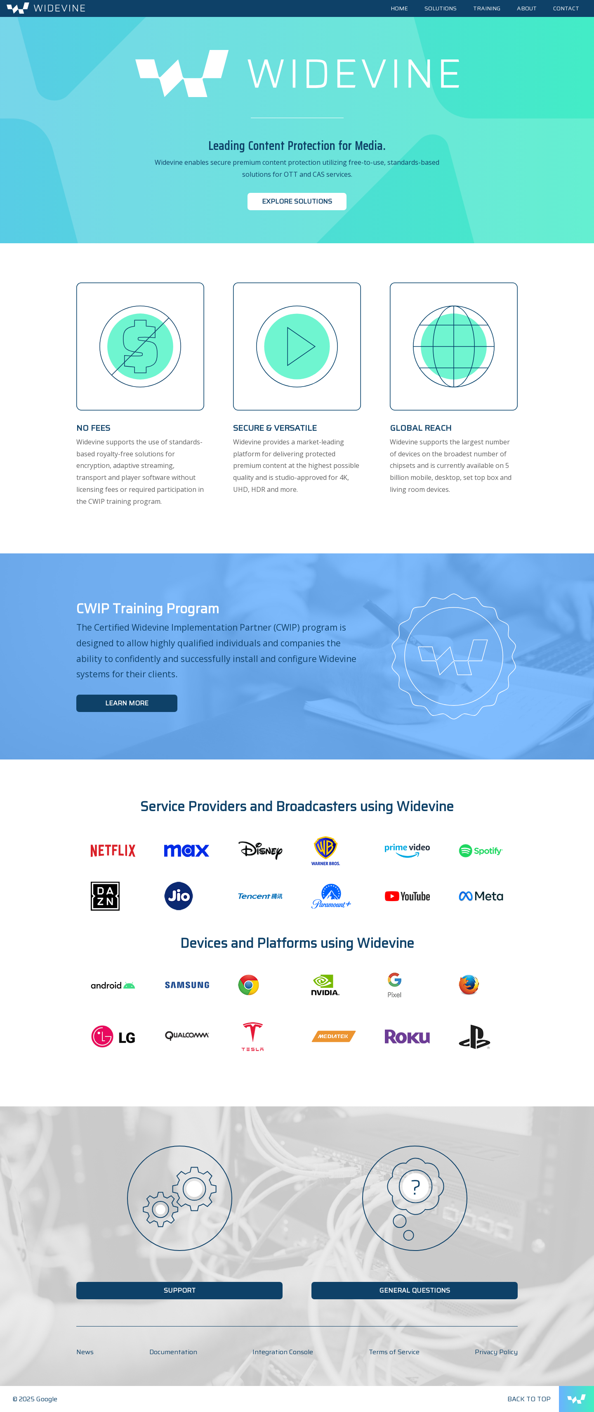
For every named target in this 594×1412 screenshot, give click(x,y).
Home (399, 8)
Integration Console (282, 1352)
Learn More (126, 703)
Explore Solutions (297, 201)
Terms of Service (394, 1352)
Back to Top (529, 1399)
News (85, 1352)
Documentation (173, 1352)
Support (180, 1290)
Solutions (440, 8)
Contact (566, 8)
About (527, 8)
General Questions (415, 1290)
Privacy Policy (496, 1352)
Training (486, 8)
